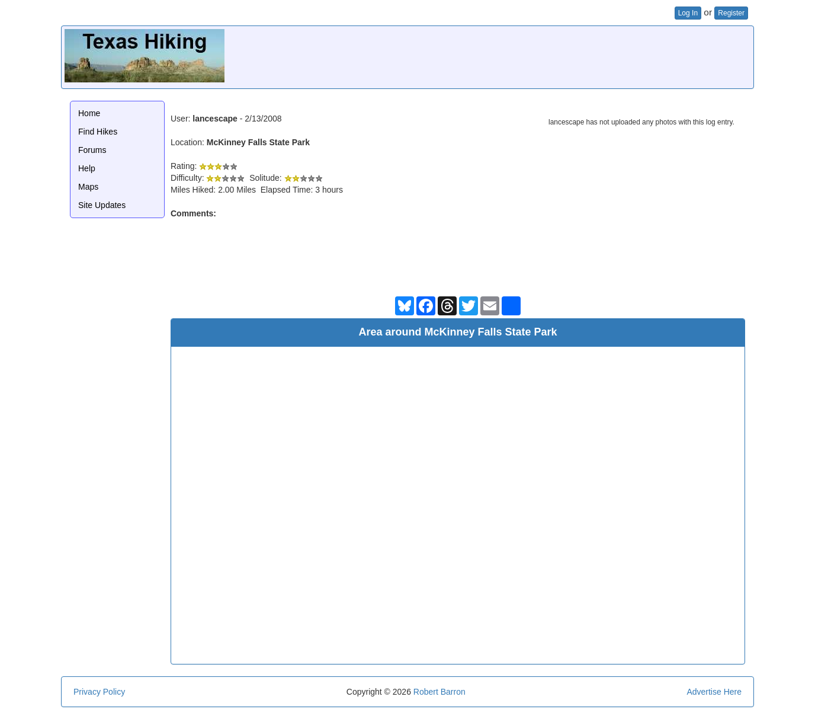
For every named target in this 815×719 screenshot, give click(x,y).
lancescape (215, 118)
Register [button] (731, 13)
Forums (92, 150)
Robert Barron (439, 691)
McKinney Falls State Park (258, 142)
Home (89, 113)
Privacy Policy (99, 691)
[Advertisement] (534, 55)
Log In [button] (688, 13)
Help (86, 168)
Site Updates (102, 205)
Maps (88, 186)
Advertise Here (714, 691)
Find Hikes (97, 131)
